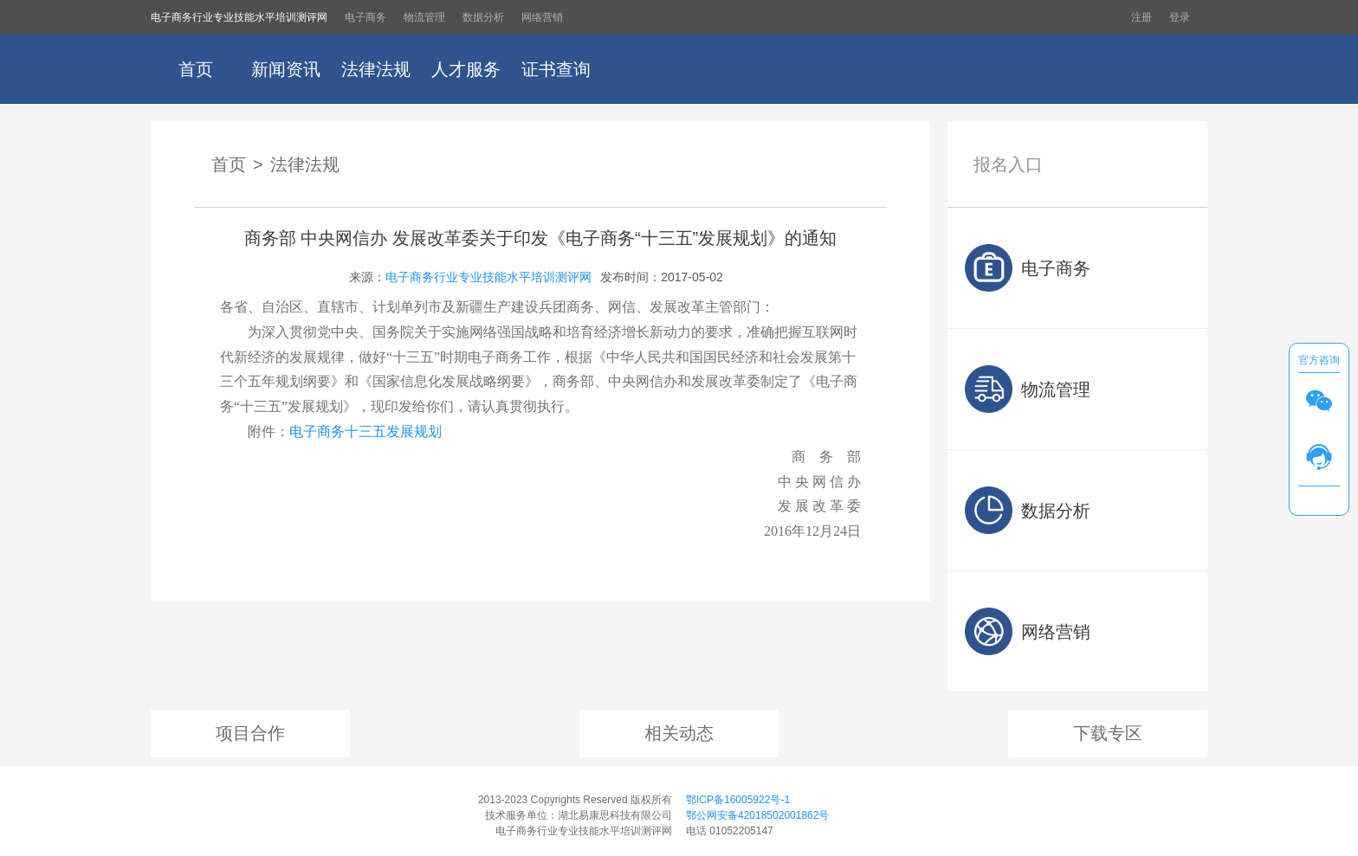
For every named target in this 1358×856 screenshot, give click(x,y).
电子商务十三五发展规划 (365, 431)
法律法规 (376, 69)
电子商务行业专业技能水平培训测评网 (239, 17)
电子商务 (365, 17)
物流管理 (424, 17)
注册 (1141, 17)
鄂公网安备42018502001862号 (757, 815)
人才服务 (466, 69)
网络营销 (542, 17)
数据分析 (483, 17)
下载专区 (1107, 733)
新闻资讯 (285, 69)
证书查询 (556, 69)
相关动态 (679, 733)
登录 (1179, 17)
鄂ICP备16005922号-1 (738, 800)
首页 (195, 69)
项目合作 (250, 733)
